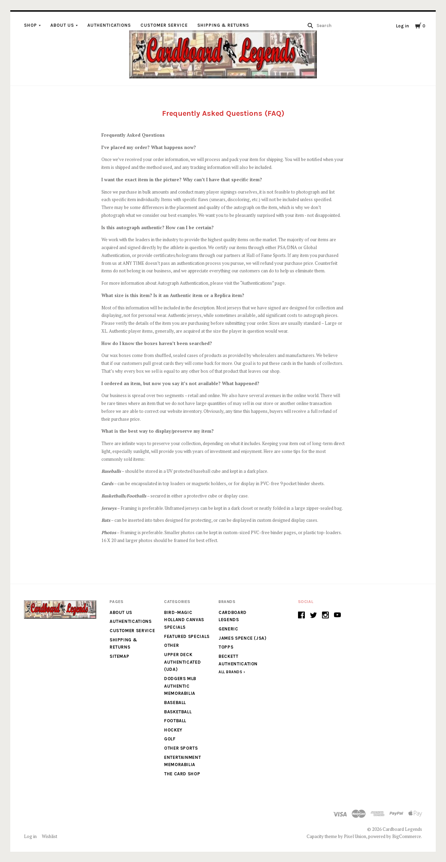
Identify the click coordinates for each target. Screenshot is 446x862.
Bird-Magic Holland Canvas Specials (184, 620)
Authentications (109, 25)
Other (171, 645)
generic (228, 628)
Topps (226, 647)
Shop (30, 25)
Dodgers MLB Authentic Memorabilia (180, 686)
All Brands (231, 672)
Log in (402, 25)
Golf (170, 738)
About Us (62, 25)
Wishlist (49, 836)
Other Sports (181, 748)
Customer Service (164, 25)
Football (175, 720)
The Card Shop (182, 773)
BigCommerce (406, 836)
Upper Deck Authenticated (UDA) (182, 662)
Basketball (178, 711)
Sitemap (119, 656)
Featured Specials (187, 636)
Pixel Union (355, 836)
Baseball (175, 702)
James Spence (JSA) (243, 638)
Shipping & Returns (223, 25)
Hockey (173, 729)
